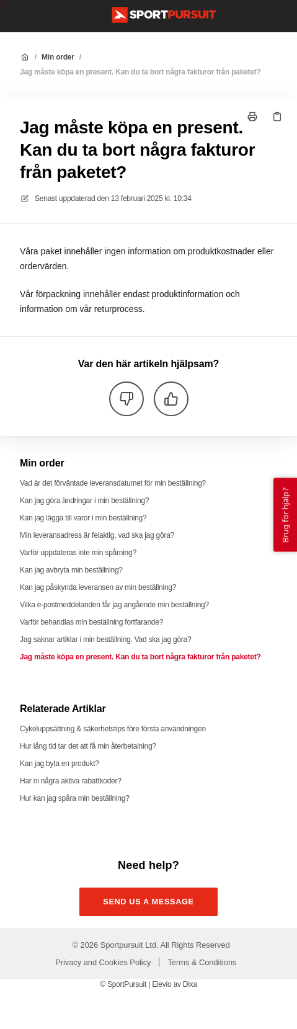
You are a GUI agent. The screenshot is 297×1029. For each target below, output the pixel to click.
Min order (58, 57)
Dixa (190, 984)
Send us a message (148, 901)
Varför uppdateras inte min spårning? (78, 552)
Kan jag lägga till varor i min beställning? (83, 518)
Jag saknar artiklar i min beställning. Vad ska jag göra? (106, 639)
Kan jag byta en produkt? (59, 763)
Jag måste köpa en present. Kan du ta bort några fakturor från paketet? (140, 72)
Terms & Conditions (202, 962)
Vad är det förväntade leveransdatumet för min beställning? (113, 483)
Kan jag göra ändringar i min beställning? (84, 500)
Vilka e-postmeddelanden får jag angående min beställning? (114, 604)
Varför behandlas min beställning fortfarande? (91, 622)
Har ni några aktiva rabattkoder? (71, 781)
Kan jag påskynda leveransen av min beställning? (98, 587)
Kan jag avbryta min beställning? (71, 570)
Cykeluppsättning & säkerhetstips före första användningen (113, 728)
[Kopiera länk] (277, 117)
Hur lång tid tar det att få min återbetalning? (88, 746)
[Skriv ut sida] (252, 117)
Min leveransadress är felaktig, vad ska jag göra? (97, 535)
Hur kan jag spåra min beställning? (75, 798)
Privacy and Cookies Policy (103, 962)
